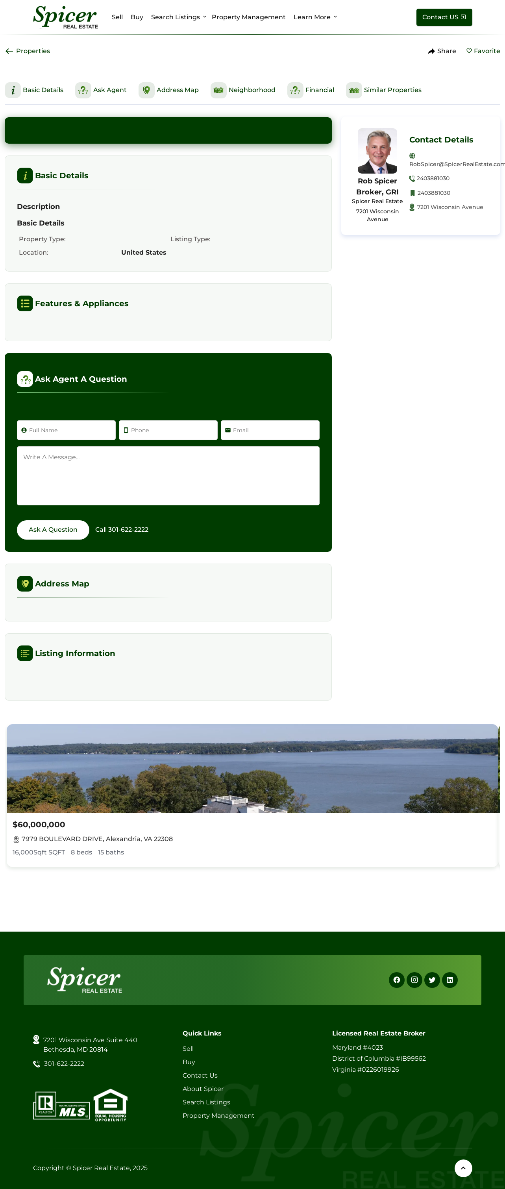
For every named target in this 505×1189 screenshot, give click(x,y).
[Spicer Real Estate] (65, 16)
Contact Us (200, 1075)
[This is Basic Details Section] (34, 90)
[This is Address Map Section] (169, 90)
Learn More (312, 17)
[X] (432, 980)
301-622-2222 (128, 529)
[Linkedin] (450, 980)
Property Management (249, 17)
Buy (137, 17)
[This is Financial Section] (310, 90)
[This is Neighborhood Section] (243, 90)
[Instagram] (414, 980)
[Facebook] (397, 980)
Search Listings (175, 17)
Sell (117, 17)
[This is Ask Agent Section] (101, 90)
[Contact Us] (444, 17)
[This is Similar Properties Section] (384, 90)
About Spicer (203, 1089)
